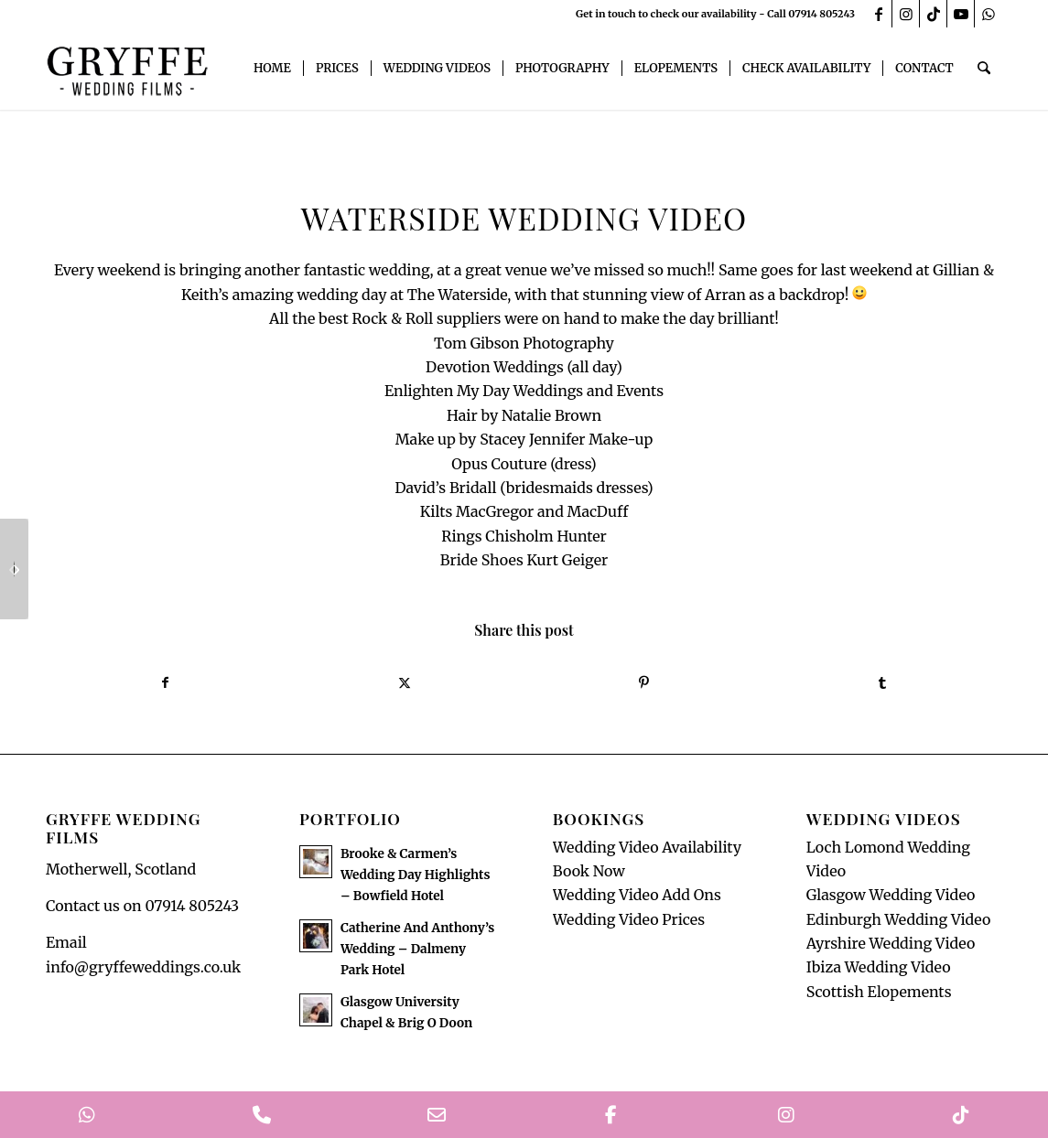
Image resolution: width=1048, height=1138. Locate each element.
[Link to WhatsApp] (988, 13)
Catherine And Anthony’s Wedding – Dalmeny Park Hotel (417, 949)
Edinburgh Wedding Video (898, 919)
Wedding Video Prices (629, 919)
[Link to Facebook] (878, 13)
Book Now (589, 871)
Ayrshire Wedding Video (891, 943)
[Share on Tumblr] (882, 682)
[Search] (984, 68)
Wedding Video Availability (647, 847)
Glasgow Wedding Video (891, 895)
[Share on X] (404, 682)
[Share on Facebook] (165, 682)
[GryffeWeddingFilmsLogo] (128, 68)
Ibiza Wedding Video (878, 968)
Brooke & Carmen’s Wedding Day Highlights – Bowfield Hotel (415, 875)
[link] (457, 294)
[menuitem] (273, 68)
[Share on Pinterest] (643, 682)
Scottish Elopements (879, 991)
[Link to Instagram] (905, 13)
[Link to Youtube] (960, 13)
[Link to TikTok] (933, 13)
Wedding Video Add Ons (637, 895)
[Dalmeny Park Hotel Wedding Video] (14, 569)
